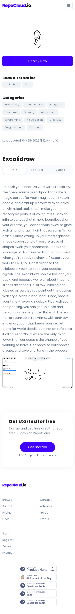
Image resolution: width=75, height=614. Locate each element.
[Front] (16, 5)
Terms (6, 546)
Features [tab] (37, 170)
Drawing (29, 112)
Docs (5, 519)
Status (44, 519)
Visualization (35, 119)
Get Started (37, 447)
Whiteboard (48, 112)
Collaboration (34, 104)
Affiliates (46, 506)
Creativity (55, 119)
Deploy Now (37, 61)
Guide (44, 513)
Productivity (12, 104)
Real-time (11, 112)
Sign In (6, 533)
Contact (46, 500)
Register (8, 540)
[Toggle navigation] (69, 5)
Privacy (7, 553)
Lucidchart (11, 84)
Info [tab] (14, 170)
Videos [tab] (60, 170)
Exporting (35, 127)
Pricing (7, 513)
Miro (27, 84)
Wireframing (12, 119)
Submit (7, 506)
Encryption (56, 104)
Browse (7, 500)
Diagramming (14, 127)
